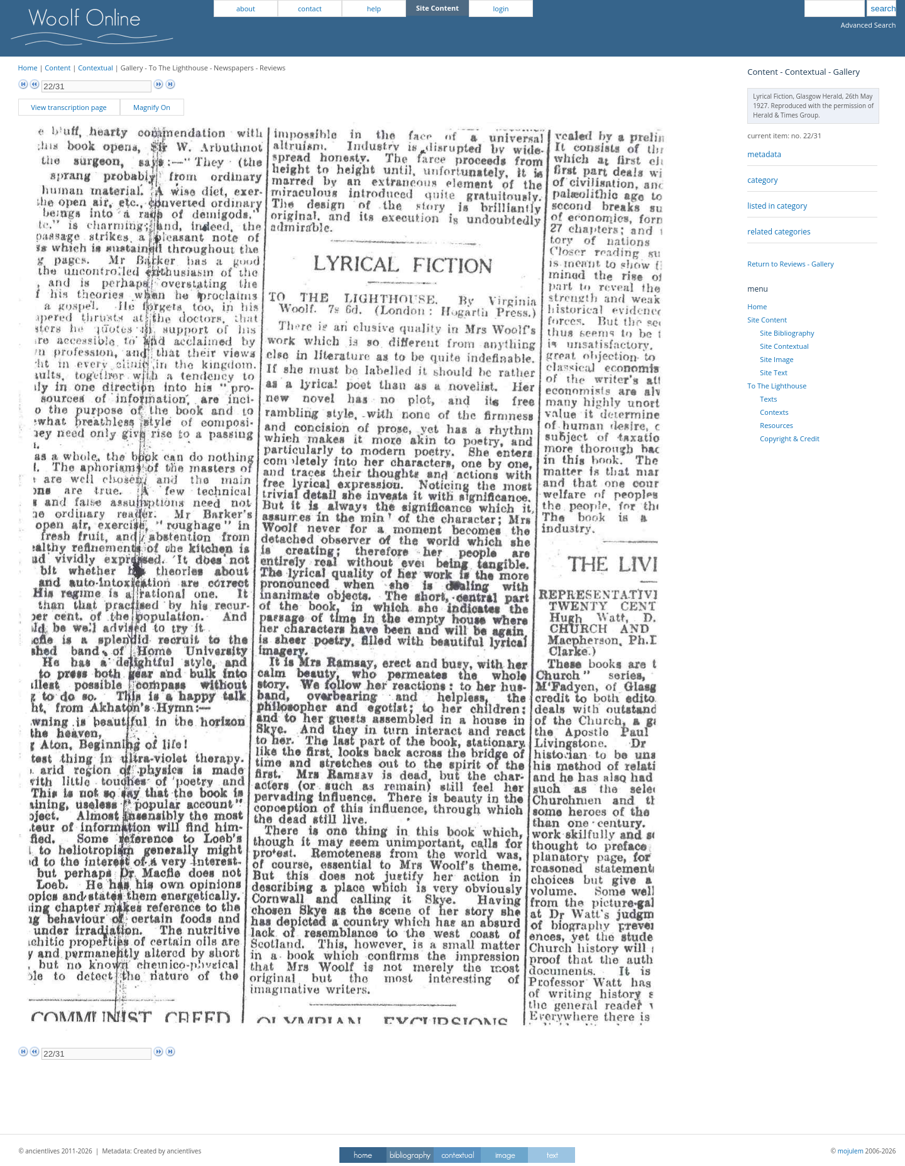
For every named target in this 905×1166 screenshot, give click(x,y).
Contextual (95, 67)
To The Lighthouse (776, 385)
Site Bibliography (787, 333)
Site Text (773, 372)
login (501, 8)
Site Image (776, 359)
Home (28, 67)
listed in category (777, 206)
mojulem (851, 1151)
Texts (768, 399)
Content (57, 67)
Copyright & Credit (789, 438)
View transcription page (69, 107)
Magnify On (151, 107)
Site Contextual (784, 346)
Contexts (774, 412)
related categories (778, 231)
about (245, 8)
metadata (764, 154)
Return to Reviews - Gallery (790, 263)
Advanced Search (868, 25)
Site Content (767, 319)
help (374, 8)
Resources (776, 425)
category (762, 180)
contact (310, 8)
